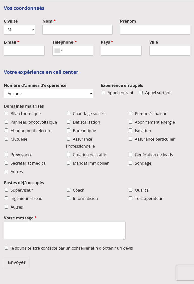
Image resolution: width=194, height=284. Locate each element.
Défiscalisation (86, 122)
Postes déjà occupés (24, 182)
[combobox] (58, 50)
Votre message (20, 218)
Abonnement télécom (31, 130)
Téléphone (64, 42)
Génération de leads (154, 155)
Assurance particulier (155, 139)
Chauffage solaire (89, 113)
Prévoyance (21, 155)
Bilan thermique (26, 113)
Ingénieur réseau (26, 198)
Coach (78, 190)
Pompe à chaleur (151, 113)
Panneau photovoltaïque (34, 122)
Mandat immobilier (91, 163)
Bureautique (84, 130)
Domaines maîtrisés (24, 106)
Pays (107, 42)
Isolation (143, 130)
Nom (49, 21)
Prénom (128, 21)
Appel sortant (158, 92)
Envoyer (17, 262)
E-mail (11, 42)
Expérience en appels (122, 85)
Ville (153, 42)
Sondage (143, 163)
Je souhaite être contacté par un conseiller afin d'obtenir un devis (72, 248)
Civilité (11, 21)
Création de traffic (90, 155)
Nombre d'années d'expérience (35, 85)
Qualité (142, 190)
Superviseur (22, 190)
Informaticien (85, 198)
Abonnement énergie (155, 122)
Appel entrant (120, 92)
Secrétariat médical (29, 163)
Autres (17, 171)
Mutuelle (19, 139)
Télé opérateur (149, 198)
